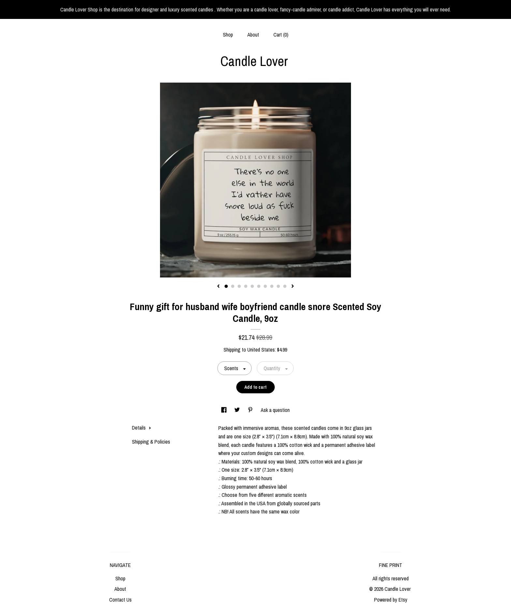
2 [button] (232, 286)
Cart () (280, 34)
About (253, 34)
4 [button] (245, 286)
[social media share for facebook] (224, 410)
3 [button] (239, 286)
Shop (228, 34)
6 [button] (258, 286)
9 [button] (278, 286)
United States (261, 349)
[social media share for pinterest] (251, 410)
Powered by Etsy (390, 599)
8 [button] (271, 286)
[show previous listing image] (218, 286)
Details (141, 427)
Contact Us (120, 599)
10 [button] (284, 286)
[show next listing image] (292, 286)
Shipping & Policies (151, 441)
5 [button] (252, 286)
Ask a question (275, 410)
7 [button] (265, 286)
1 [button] (226, 286)
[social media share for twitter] (237, 410)
